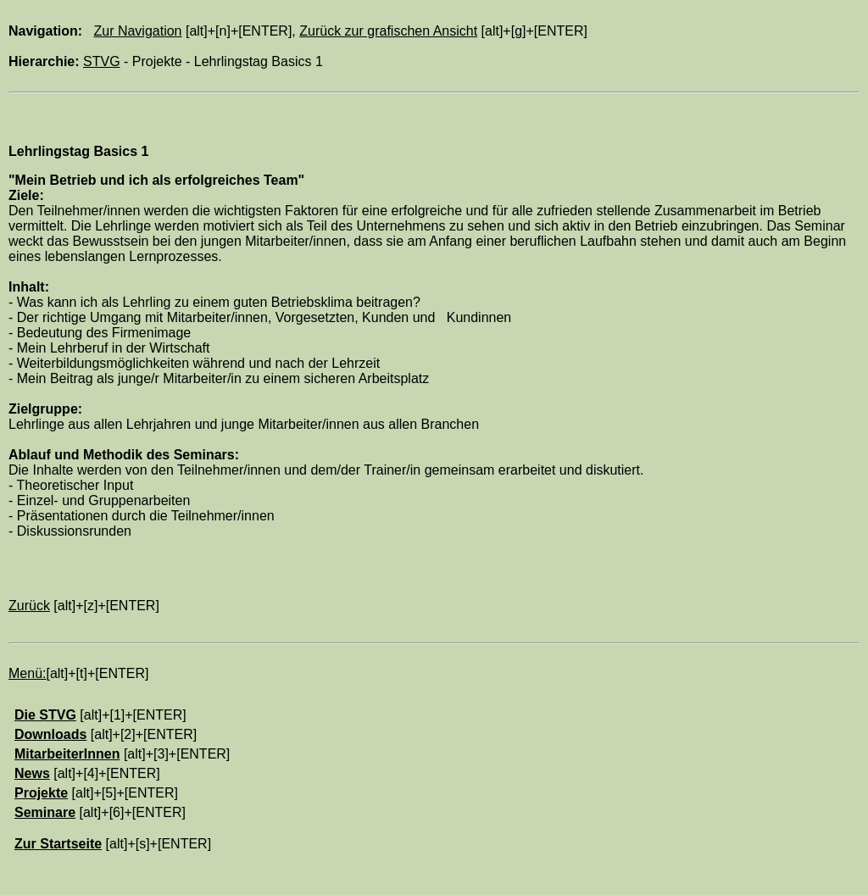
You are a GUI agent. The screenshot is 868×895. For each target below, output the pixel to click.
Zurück (29, 605)
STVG (101, 61)
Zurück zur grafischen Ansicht (388, 31)
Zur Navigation (137, 31)
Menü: (27, 673)
